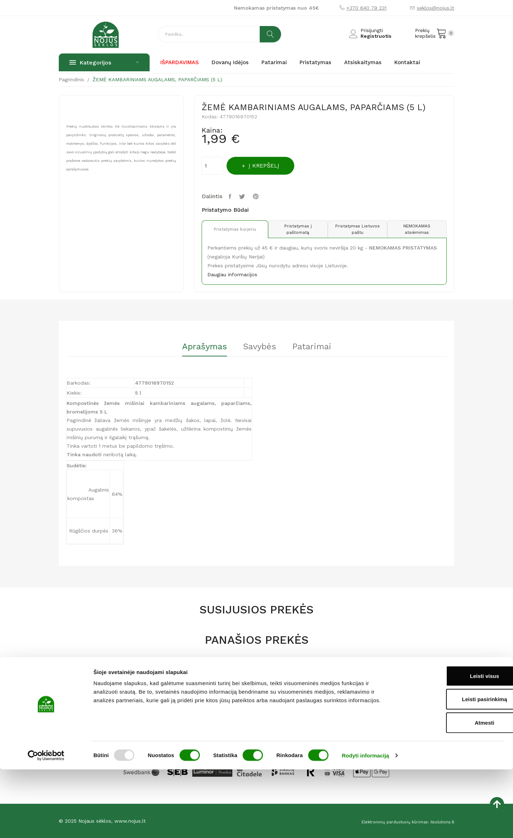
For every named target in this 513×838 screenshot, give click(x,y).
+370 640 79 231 (366, 8)
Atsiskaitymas (278, 692)
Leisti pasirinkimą (453, 768)
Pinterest (259, 196)
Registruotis (376, 36)
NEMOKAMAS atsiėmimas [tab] (416, 229)
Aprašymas (197, 346)
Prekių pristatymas (284, 704)
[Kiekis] (212, 166)
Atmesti (453, 791)
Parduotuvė (208, 704)
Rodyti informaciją (365, 824)
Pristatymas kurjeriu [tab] (232, 229)
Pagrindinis (206, 692)
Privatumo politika (283, 715)
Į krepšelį (269, 165)
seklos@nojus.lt (435, 8)
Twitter (244, 196)
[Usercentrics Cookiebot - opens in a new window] (46, 824)
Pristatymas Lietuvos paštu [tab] (354, 229)
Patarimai (318, 346)
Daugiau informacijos (232, 274)
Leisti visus (453, 744)
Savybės (259, 346)
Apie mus (205, 715)
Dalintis (231, 196)
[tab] (197, 349)
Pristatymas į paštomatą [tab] (293, 229)
